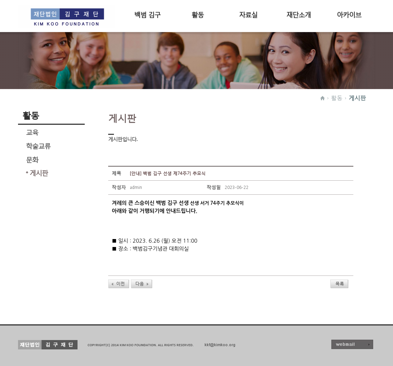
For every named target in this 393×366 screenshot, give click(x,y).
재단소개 (298, 14)
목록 (339, 283)
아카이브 (349, 14)
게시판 (357, 97)
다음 (139, 283)
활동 (197, 14)
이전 (120, 283)
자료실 (248, 14)
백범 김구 (147, 14)
